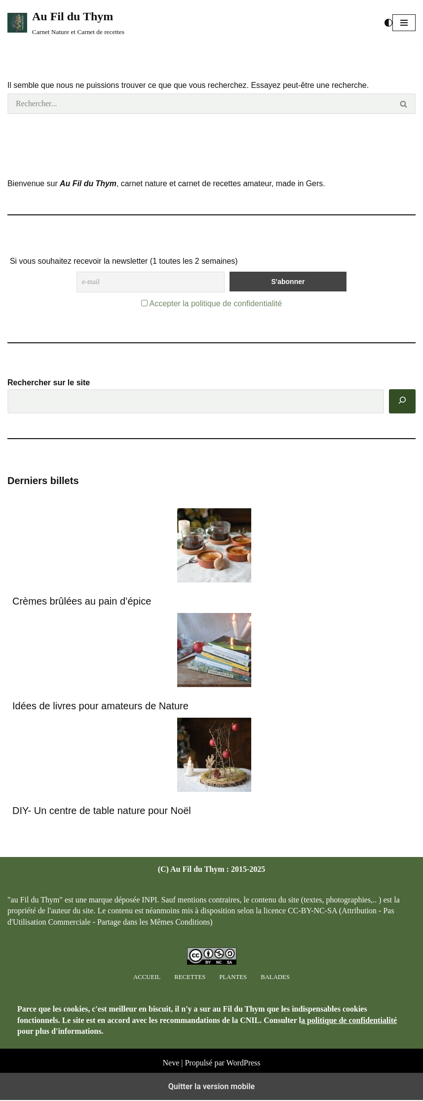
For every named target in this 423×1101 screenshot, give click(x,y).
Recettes (189, 1005)
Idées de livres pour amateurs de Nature (100, 706)
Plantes (233, 1005)
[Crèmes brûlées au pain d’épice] (214, 547)
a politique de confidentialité (349, 1048)
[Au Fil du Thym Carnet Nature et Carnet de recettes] (65, 23)
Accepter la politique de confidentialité (215, 304)
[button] (404, 22)
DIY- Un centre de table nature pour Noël (101, 811)
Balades (275, 1005)
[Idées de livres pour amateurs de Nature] (214, 652)
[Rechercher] (199, 103)
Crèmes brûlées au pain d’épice (81, 601)
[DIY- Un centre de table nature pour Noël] (214, 757)
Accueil (146, 1005)
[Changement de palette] (388, 23)
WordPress (244, 1091)
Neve (170, 1091)
